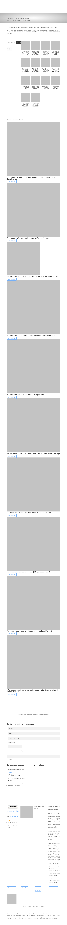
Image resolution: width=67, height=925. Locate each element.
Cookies (24, 888)
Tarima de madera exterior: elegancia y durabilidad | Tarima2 (29, 631)
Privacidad (11, 888)
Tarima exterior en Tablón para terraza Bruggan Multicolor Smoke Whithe (55, 88)
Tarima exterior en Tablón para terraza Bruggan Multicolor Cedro (35, 105)
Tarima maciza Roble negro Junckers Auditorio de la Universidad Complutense (31, 178)
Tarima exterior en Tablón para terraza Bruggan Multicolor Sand (25, 105)
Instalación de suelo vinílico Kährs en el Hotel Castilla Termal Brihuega (33, 454)
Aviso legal (54, 888)
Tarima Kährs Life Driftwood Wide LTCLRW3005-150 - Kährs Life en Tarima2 (45, 70)
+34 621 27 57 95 (14, 816)
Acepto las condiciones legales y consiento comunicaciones (25, 750)
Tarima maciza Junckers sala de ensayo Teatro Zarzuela (28, 238)
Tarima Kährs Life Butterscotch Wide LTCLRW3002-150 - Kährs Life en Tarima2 (35, 88)
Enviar (10, 760)
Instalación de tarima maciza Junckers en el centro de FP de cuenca (32, 277)
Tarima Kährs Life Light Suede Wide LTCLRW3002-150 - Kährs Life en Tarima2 (55, 53)
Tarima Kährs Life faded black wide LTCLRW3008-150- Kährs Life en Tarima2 (25, 70)
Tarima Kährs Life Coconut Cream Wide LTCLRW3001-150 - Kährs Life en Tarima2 (55, 70)
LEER (38, 750)
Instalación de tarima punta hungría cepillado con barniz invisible (31, 336)
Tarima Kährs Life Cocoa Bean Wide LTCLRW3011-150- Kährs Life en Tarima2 (25, 88)
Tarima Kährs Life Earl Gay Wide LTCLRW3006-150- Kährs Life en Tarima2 (35, 70)
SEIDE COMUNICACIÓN (40, 910)
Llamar (10, 772)
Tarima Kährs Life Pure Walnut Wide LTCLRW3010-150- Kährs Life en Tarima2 (35, 53)
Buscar (19, 42)
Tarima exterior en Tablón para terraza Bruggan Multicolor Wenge (45, 88)
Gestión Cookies (38, 889)
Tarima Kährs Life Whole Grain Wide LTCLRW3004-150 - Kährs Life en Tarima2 (25, 53)
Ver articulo (11, 181)
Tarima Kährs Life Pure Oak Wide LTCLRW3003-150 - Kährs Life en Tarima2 (45, 53)
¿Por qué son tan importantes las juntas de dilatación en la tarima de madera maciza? (32, 691)
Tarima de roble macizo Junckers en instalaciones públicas (29, 513)
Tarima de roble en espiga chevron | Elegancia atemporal (28, 572)
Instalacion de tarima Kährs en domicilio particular (25, 395)
